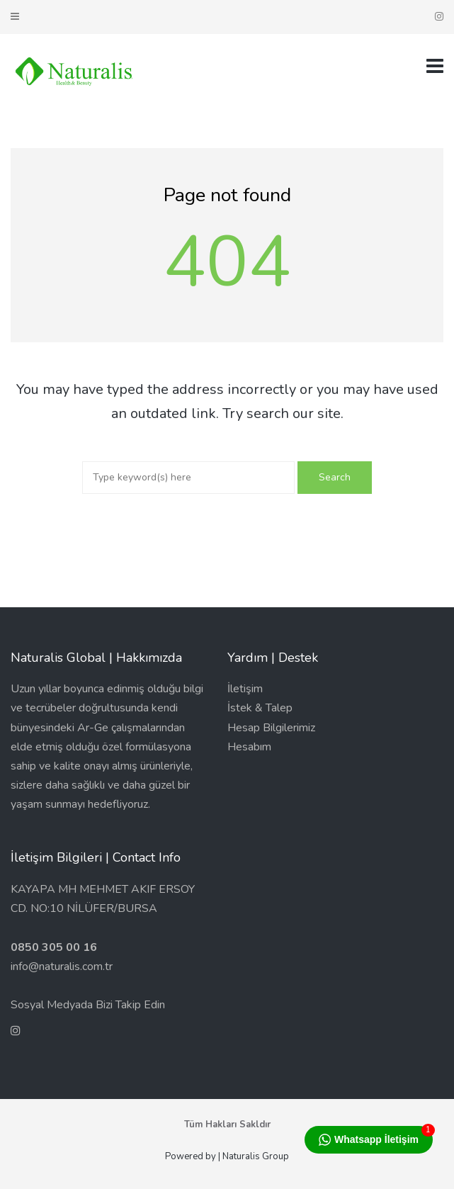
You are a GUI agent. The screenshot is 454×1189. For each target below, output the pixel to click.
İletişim (245, 689)
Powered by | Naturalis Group (227, 1156)
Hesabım (249, 747)
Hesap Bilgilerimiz (271, 728)
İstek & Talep (260, 708)
